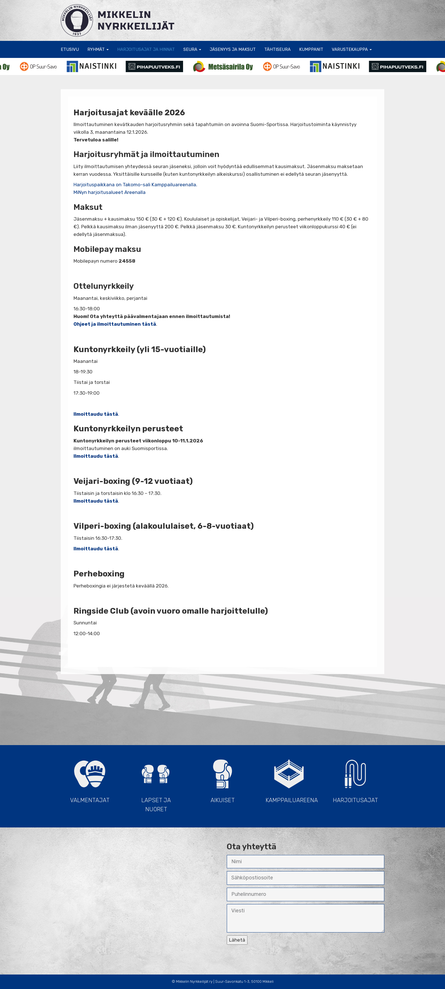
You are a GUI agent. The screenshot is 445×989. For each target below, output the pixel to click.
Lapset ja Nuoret (156, 783)
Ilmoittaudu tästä (96, 501)
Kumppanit (311, 49)
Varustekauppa (352, 49)
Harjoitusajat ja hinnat (146, 49)
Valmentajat (89, 779)
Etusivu (70, 49)
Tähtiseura (277, 49)
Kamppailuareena (292, 779)
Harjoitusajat (355, 779)
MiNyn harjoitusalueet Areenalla (110, 192)
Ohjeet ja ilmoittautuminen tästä (115, 324)
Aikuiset (222, 779)
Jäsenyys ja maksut (233, 49)
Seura (192, 49)
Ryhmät (98, 49)
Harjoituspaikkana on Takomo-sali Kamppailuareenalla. (135, 184)
